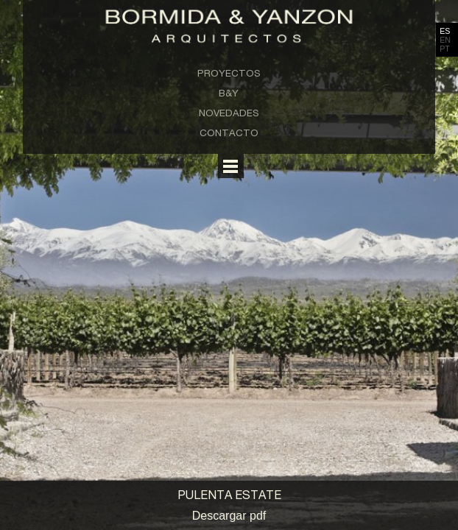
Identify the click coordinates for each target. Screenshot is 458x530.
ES (445, 30)
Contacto (229, 132)
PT (445, 48)
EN (445, 39)
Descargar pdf (229, 515)
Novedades (229, 113)
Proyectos (229, 73)
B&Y (229, 93)
